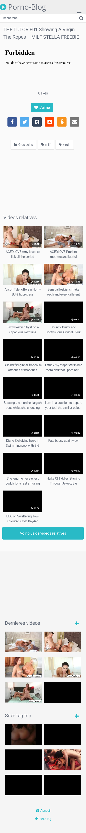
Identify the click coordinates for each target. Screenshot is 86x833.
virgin (64, 145)
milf (46, 145)
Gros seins (23, 145)
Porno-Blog (23, 7)
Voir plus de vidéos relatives (43, 533)
